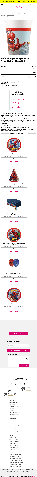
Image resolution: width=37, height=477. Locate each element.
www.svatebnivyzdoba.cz (28, 469)
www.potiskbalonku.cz (12, 473)
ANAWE (34, 476)
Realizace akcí (12, 429)
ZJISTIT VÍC (23, 365)
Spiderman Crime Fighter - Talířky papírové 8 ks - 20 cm (14, 153)
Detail (20, 156)
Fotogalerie (12, 449)
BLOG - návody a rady (14, 447)
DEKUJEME (16, 1)
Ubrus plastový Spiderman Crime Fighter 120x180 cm (14, 214)
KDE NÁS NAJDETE (13, 453)
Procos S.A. (14, 85)
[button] (14, 162)
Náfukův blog (18, 334)
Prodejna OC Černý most (15, 466)
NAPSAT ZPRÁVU (19, 107)
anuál (16, 445)
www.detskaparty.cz (11, 471)
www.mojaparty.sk (16, 469)
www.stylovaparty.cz (24, 473)
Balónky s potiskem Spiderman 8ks (14, 273)
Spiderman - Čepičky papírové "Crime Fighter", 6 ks (14, 184)
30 (19, 1)
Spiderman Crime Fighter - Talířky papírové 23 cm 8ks (14, 243)
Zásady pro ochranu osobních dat (16, 406)
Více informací (4, 83)
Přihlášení (30, 4)
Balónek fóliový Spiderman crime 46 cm (14, 303)
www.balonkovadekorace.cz (24, 471)
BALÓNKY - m (12, 445)
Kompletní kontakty (13, 419)
